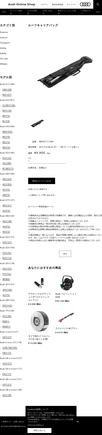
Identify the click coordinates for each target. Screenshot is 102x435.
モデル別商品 (32, 12)
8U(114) (7, 258)
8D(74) (6, 147)
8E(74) (6, 142)
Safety (3, 53)
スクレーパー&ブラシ (66, 328)
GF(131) (6, 384)
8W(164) (7, 131)
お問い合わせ (47, 12)
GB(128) (7, 89)
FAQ (98, 12)
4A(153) (7, 179)
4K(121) (7, 205)
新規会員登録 (57, 4)
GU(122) (7, 268)
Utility (3, 48)
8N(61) (6, 326)
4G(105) (7, 184)
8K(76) (6, 137)
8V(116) (7, 110)
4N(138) (7, 221)
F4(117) (6, 374)
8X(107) (6, 94)
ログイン (44, 4)
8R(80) (6, 279)
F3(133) (6, 253)
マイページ (71, 4)
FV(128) (6, 316)
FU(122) (6, 158)
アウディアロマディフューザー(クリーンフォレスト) (39, 297)
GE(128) (7, 395)
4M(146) (7, 289)
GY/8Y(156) (8, 105)
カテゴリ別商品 (16, 12)
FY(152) (6, 274)
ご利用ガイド (86, 12)
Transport (5, 43)
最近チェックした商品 (67, 12)
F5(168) (6, 163)
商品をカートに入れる (41, 181)
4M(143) (7, 305)
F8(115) (6, 353)
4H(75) (6, 226)
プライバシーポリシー (36, 425)
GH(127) (7, 363)
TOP (4, 12)
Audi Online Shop (21, 4)
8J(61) (5, 321)
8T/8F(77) (8, 168)
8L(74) (6, 121)
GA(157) (7, 242)
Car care (4, 58)
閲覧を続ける (40, 430)
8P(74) (6, 116)
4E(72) (6, 231)
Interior (3, 37)
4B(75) (6, 195)
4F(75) (6, 189)
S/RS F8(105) (9, 347)
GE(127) (7, 337)
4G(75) (6, 210)
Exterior (4, 32)
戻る (65, 254)
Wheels (3, 64)
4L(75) (6, 295)
